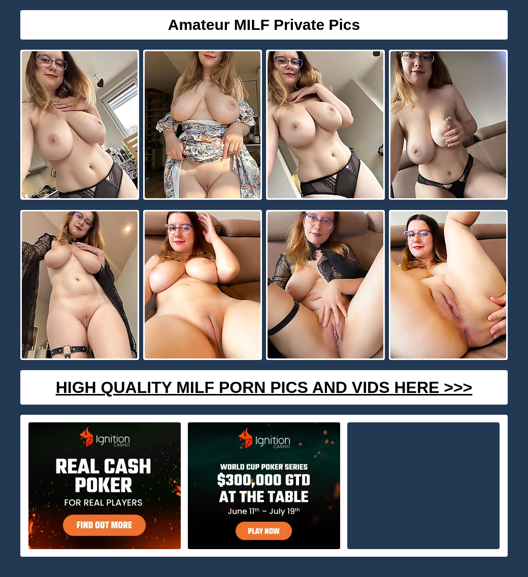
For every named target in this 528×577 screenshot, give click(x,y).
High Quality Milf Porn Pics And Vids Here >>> (264, 387)
